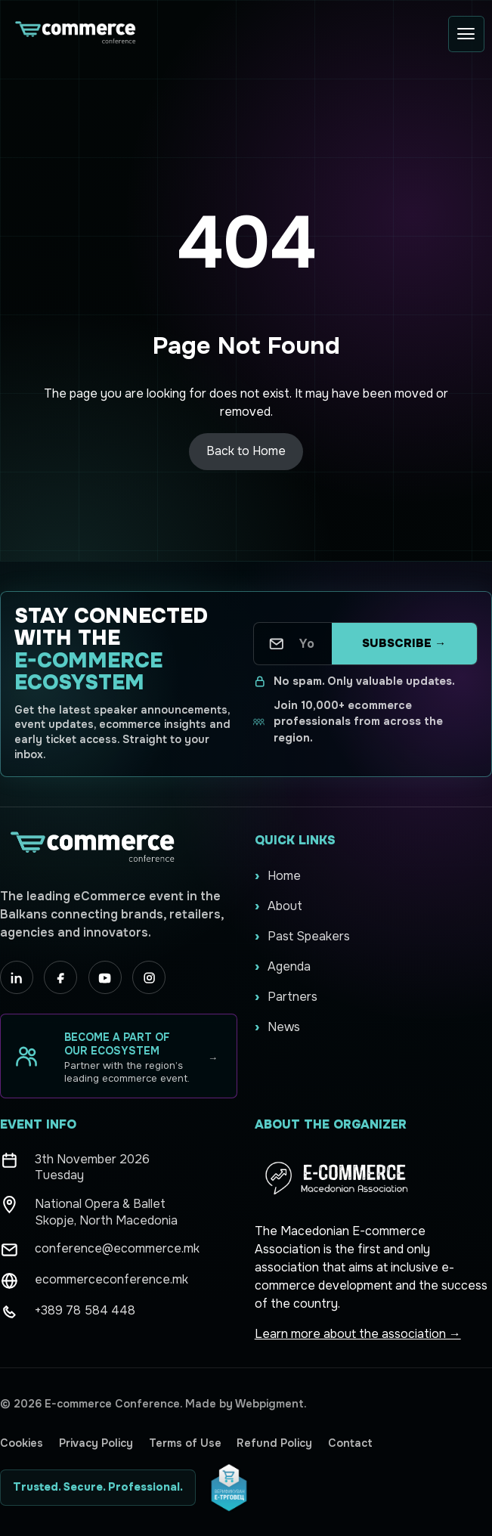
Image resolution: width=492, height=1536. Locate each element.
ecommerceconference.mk (111, 1279)
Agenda (289, 966)
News (284, 1027)
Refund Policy (274, 1443)
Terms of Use (185, 1443)
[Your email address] (307, 643)
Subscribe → (404, 643)
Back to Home (246, 451)
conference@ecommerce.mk (117, 1248)
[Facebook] (60, 977)
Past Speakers (309, 936)
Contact (350, 1443)
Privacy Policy (96, 1443)
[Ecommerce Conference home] (74, 33)
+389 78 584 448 (85, 1310)
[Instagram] (149, 977)
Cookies (21, 1443)
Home (284, 876)
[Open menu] (466, 34)
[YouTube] (105, 977)
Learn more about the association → (358, 1334)
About (285, 906)
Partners (292, 997)
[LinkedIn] (16, 977)
